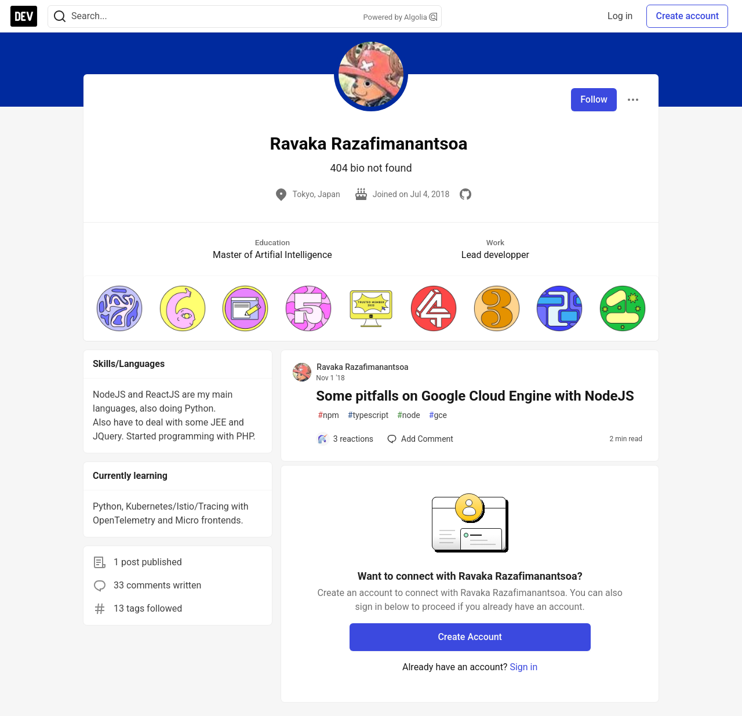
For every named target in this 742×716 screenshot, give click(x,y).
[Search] (59, 16)
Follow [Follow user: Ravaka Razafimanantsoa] (594, 99)
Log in (620, 15)
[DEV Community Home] (23, 16)
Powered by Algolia (400, 17)
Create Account (470, 636)
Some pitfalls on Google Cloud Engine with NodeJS (475, 396)
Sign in (523, 667)
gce (438, 415)
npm (328, 415)
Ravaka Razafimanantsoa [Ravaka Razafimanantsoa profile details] (362, 367)
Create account (687, 15)
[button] (119, 308)
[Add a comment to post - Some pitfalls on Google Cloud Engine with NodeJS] (345, 438)
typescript (368, 415)
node (408, 415)
